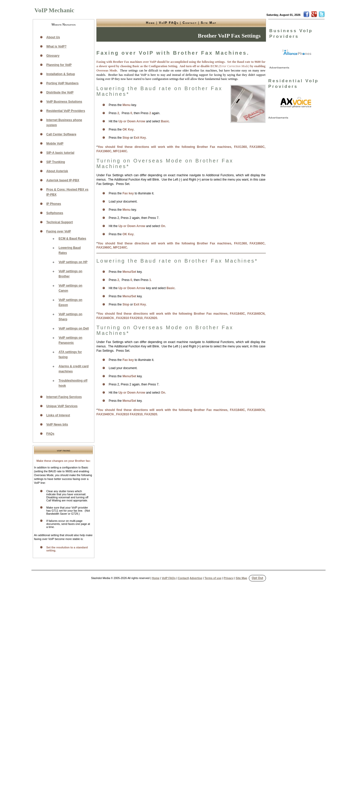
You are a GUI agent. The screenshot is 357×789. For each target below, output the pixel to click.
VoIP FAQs (169, 23)
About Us (53, 37)
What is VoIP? (56, 46)
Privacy (228, 578)
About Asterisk (57, 171)
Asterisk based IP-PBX (62, 180)
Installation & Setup (60, 74)
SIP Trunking (55, 162)
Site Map (208, 23)
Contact (190, 23)
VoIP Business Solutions (64, 101)
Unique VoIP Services (61, 406)
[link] (297, 52)
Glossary (52, 55)
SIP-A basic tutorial (60, 153)
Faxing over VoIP (58, 231)
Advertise (195, 578)
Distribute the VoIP (59, 92)
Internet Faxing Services (64, 397)
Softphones (54, 213)
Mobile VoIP (54, 143)
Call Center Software (61, 134)
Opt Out (257, 578)
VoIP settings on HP (73, 262)
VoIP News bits (57, 424)
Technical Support (59, 222)
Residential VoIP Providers (65, 111)
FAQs (50, 433)
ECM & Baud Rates (72, 238)
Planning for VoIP (59, 65)
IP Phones (53, 204)
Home (150, 23)
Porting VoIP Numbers (62, 83)
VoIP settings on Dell (74, 328)
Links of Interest (58, 415)
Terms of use (213, 578)
